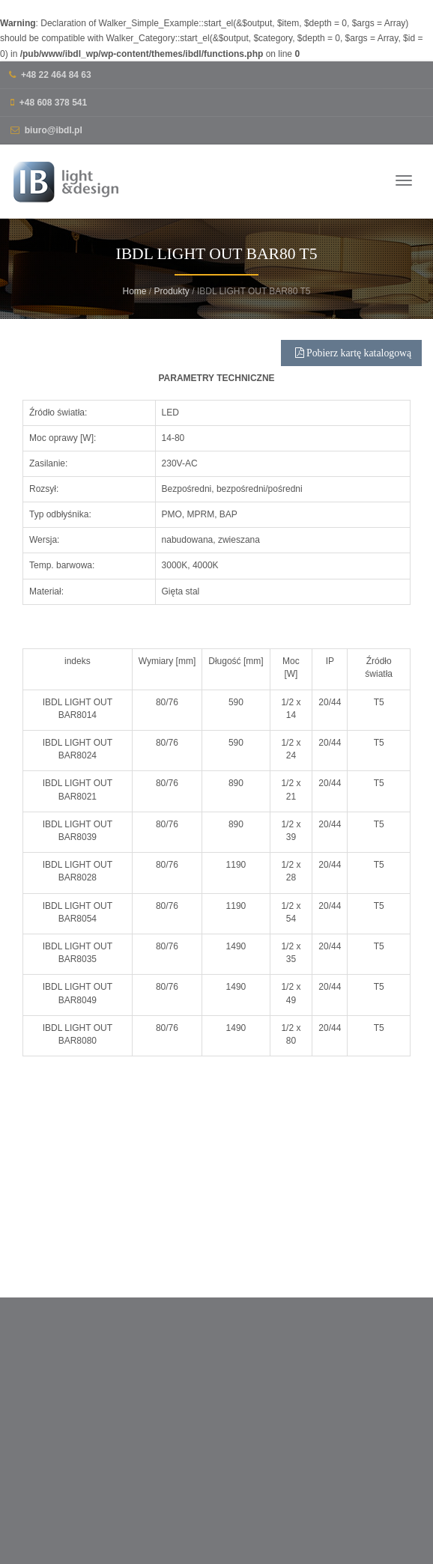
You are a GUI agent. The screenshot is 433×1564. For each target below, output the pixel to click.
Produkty (172, 291)
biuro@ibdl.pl (53, 130)
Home (134, 291)
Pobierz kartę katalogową (353, 367)
